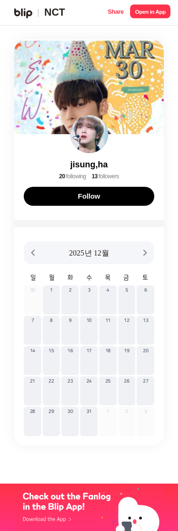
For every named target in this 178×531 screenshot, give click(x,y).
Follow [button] (89, 196)
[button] (115, 12)
